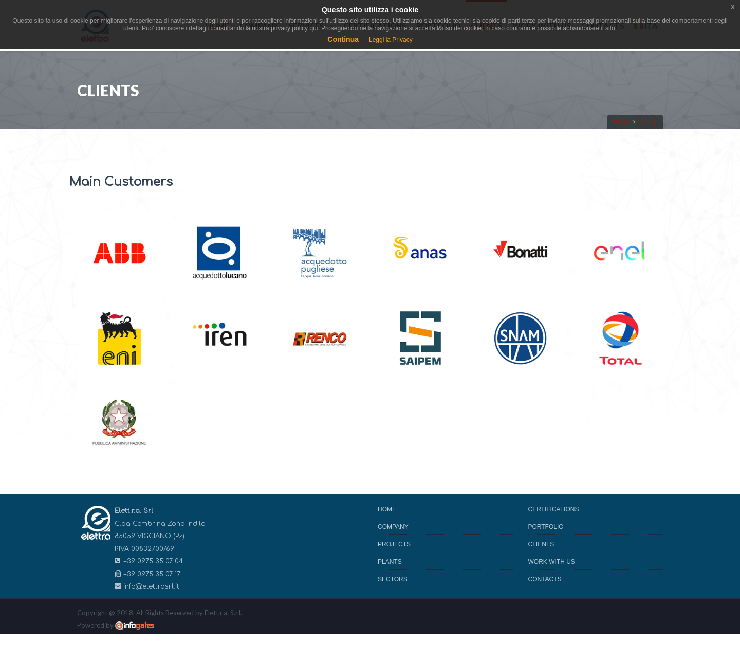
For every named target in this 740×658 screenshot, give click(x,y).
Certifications (553, 509)
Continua (343, 39)
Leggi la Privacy (391, 39)
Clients (541, 544)
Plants (390, 561)
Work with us (551, 561)
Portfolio (546, 526)
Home (387, 509)
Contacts (545, 579)
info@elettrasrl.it (151, 586)
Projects (394, 544)
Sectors (393, 579)
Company (393, 526)
